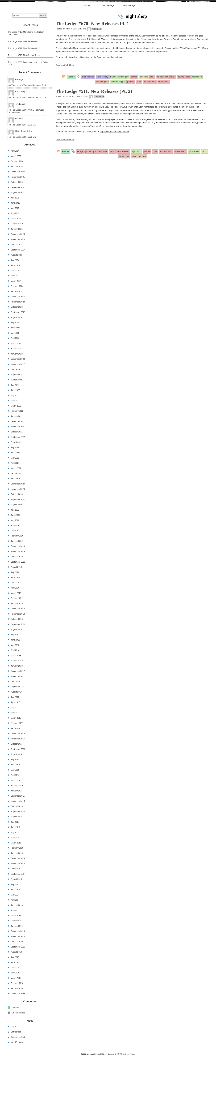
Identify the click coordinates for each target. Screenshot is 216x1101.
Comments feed (18, 1081)
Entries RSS (99, 1098)
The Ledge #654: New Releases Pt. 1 (28, 129)
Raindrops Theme (128, 1098)
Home (87, 49)
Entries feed (16, 1076)
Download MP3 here (65, 109)
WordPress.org (17, 1086)
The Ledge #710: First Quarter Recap (24, 99)
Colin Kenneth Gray (24, 175)
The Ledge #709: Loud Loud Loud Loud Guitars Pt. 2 (28, 107)
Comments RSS (114, 1098)
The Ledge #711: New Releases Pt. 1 (24, 92)
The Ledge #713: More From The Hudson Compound (26, 77)
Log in (13, 1071)
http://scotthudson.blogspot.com (107, 101)
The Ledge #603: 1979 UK (23, 169)
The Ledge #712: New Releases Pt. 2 (24, 85)
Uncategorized (18, 1057)
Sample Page (108, 49)
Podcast (15, 1052)
